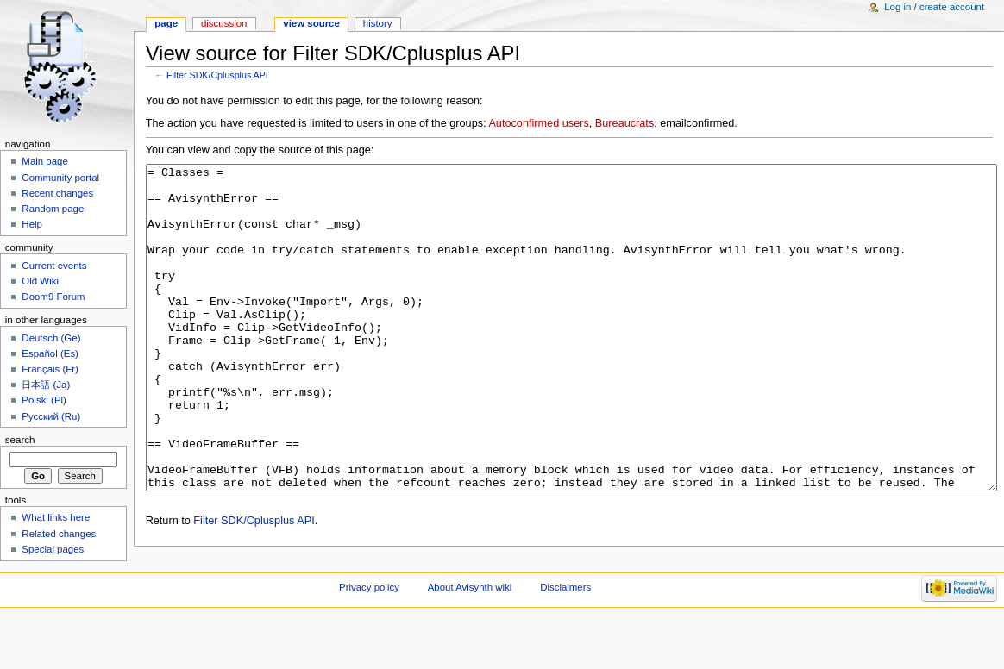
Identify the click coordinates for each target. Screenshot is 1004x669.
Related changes (59, 533)
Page (166, 23)
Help (32, 224)
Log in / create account (934, 7)
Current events (54, 265)
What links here (56, 517)
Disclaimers (565, 639)
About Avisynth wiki (470, 639)
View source (311, 23)
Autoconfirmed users (538, 123)
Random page (53, 208)
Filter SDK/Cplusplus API (217, 75)
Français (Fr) (50, 369)
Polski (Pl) (44, 400)
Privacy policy (369, 639)
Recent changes (57, 193)
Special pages (53, 549)
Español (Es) (50, 353)
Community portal (60, 177)
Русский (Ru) (51, 416)
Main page (45, 161)
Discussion (224, 23)
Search (20, 440)
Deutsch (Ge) (51, 338)
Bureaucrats (624, 123)
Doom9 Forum (53, 296)
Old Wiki (40, 281)
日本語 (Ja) (46, 384)
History (377, 23)
